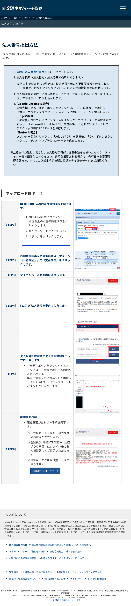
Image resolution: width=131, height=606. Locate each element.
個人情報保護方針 (18, 544)
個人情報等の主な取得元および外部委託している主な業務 (61, 544)
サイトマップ (77, 578)
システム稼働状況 (97, 578)
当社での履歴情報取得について (25, 578)
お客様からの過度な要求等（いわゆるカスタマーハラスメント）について (46, 558)
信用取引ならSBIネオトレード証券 (66, 600)
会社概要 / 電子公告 (55, 578)
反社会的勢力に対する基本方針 (66, 551)
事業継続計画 (63, 572)
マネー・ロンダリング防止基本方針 (27, 551)
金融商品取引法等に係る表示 (37, 572)
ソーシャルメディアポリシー (89, 572)
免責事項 (13, 572)
